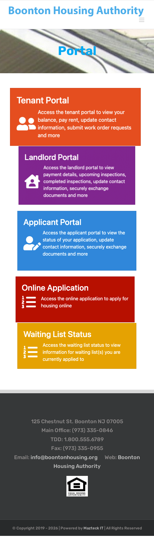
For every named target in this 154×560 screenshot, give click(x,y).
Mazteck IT (93, 528)
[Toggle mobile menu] (142, 20)
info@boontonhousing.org (64, 457)
